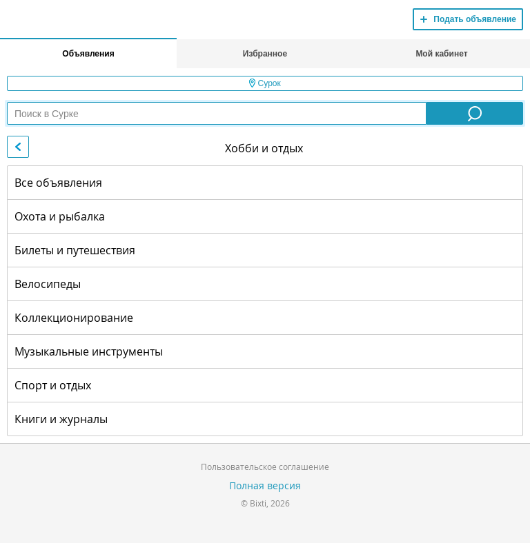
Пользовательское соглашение (265, 466)
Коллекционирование (73, 317)
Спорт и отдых (52, 385)
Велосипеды (47, 283)
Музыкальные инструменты (88, 351)
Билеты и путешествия (74, 250)
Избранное (265, 54)
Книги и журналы (61, 419)
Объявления (88, 54)
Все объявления (58, 182)
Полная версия (265, 485)
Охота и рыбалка (59, 216)
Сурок (264, 83)
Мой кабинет (441, 54)
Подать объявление (474, 19)
